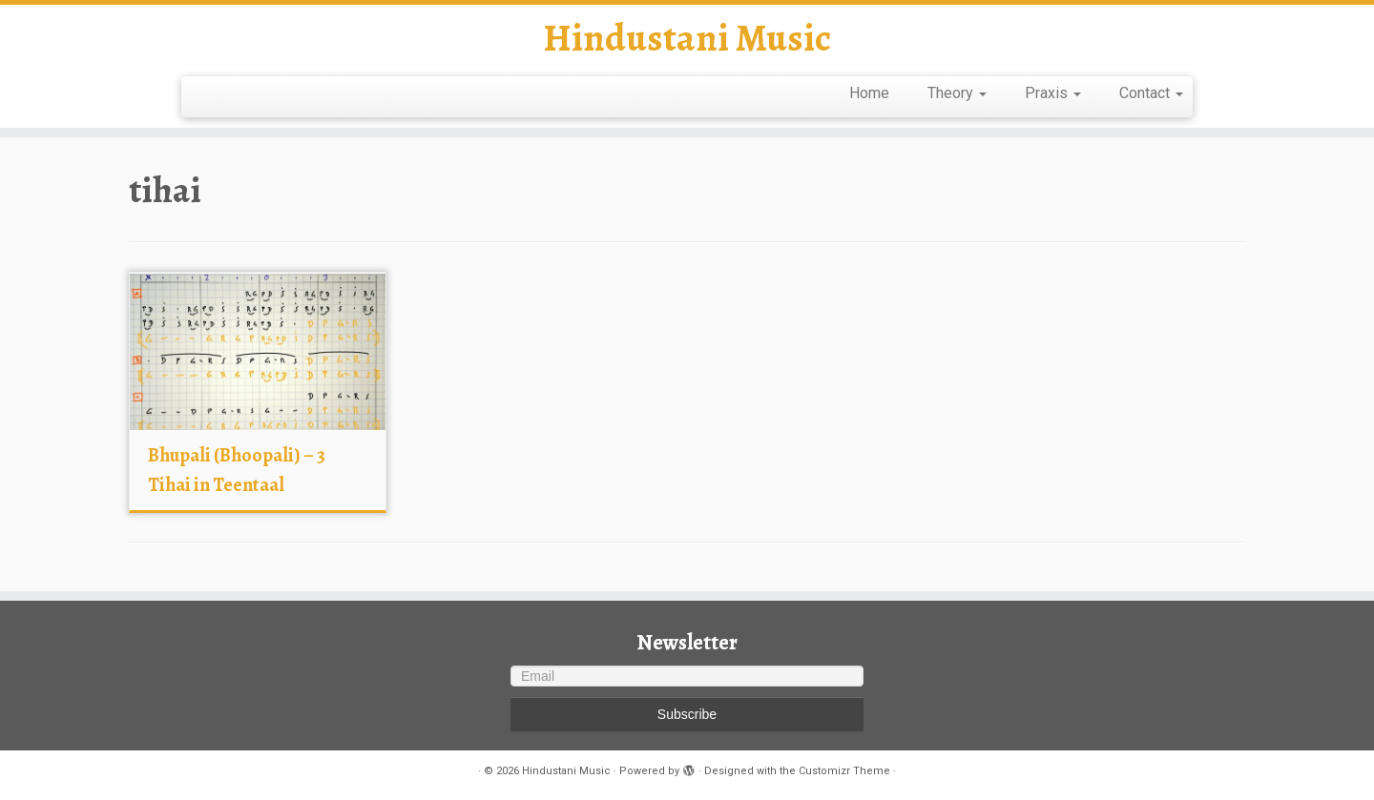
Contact (1151, 93)
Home (869, 93)
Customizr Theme (844, 771)
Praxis (1053, 93)
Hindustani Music (687, 38)
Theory (957, 93)
